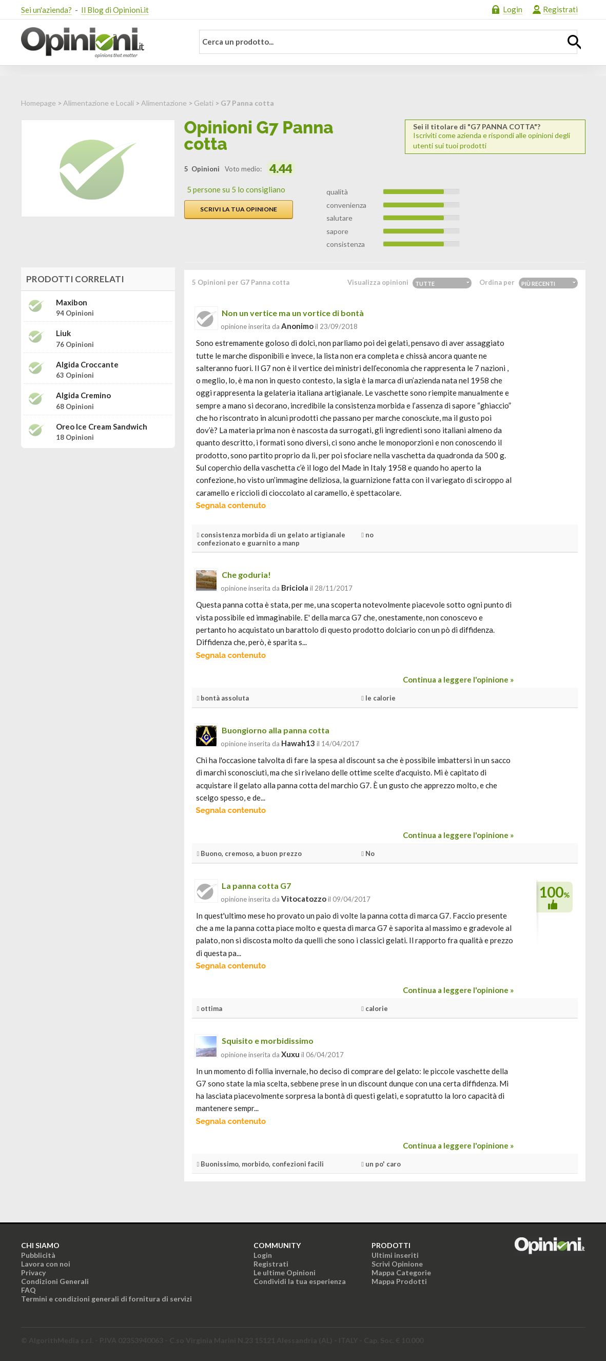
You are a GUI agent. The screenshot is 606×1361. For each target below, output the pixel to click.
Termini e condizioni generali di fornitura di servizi (106, 1298)
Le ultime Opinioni (284, 1272)
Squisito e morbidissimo (268, 1040)
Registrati (560, 9)
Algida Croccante (87, 364)
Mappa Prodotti (399, 1281)
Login (512, 9)
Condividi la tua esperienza (299, 1281)
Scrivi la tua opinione (238, 209)
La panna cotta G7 (256, 885)
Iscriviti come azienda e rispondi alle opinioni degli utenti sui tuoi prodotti (495, 136)
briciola (294, 587)
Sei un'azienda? (46, 9)
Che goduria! (246, 574)
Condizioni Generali (55, 1281)
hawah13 (298, 743)
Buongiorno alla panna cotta (275, 730)
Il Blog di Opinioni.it (115, 9)
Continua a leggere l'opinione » (458, 679)
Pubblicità (38, 1255)
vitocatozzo (303, 898)
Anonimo (297, 325)
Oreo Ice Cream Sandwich (101, 426)
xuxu (290, 1054)
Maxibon (71, 302)
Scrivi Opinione (397, 1263)
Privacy (33, 1272)
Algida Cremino (83, 395)
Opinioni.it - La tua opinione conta (100, 43)
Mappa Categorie (401, 1272)
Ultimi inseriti (395, 1255)
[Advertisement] (98, 520)
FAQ (28, 1290)
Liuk (63, 333)
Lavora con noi (45, 1263)
